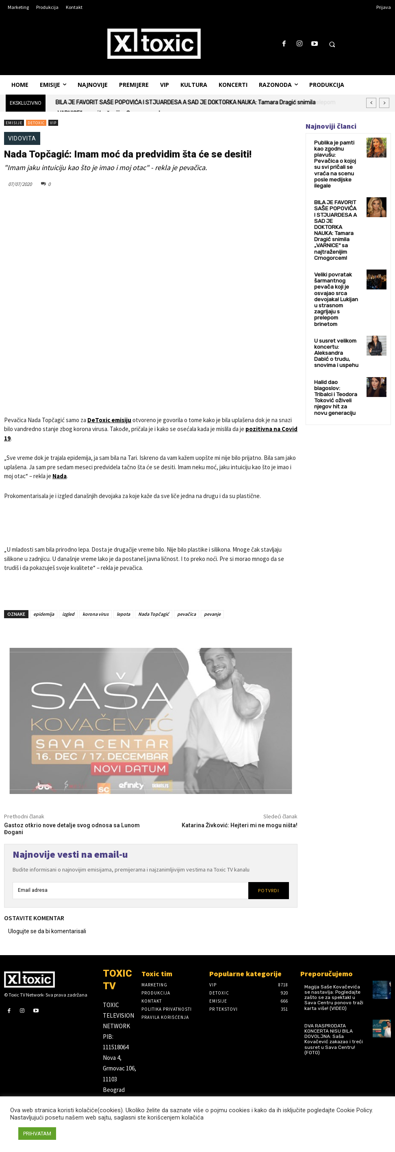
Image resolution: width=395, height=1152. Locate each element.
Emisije (14, 123)
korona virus (95, 614)
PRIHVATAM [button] (37, 1133)
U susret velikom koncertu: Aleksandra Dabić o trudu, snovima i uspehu (335, 312)
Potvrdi (268, 890)
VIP (53, 123)
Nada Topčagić (153, 614)
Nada (59, 476)
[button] (332, 44)
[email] (130, 890)
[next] (384, 103)
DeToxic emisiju (109, 420)
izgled (68, 614)
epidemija (43, 614)
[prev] (371, 103)
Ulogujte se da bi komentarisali (47, 931)
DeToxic (36, 123)
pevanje (212, 614)
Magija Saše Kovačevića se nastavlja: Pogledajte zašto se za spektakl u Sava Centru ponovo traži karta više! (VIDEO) (333, 997)
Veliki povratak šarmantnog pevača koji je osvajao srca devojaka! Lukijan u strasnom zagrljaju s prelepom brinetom (336, 267)
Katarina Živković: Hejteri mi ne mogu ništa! (239, 825)
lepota (123, 614)
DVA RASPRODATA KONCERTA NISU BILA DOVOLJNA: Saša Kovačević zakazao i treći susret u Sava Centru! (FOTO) (333, 1039)
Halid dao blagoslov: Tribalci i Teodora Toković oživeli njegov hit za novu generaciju (336, 350)
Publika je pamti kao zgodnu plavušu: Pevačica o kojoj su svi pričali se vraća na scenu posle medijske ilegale (335, 158)
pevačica (186, 614)
